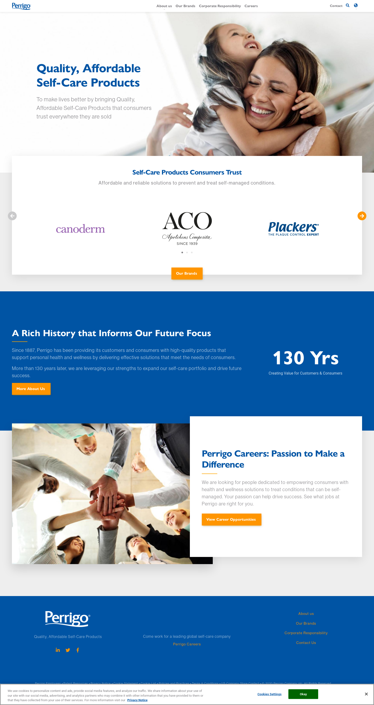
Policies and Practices (174, 683)
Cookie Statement (126, 683)
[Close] (366, 698)
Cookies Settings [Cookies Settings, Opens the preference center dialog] (269, 698)
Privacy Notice (101, 683)
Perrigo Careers (187, 644)
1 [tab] (182, 252)
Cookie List (148, 683)
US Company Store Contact (240, 683)
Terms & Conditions (205, 683)
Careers (251, 5)
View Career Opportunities (231, 519)
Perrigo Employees (48, 683)
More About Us (30, 388)
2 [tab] (187, 252)
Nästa (362, 216)
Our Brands (185, 5)
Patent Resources (75, 683)
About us (164, 5)
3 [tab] (191, 252)
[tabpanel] (80, 230)
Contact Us (306, 642)
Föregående (12, 216)
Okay (303, 698)
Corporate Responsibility (220, 5)
